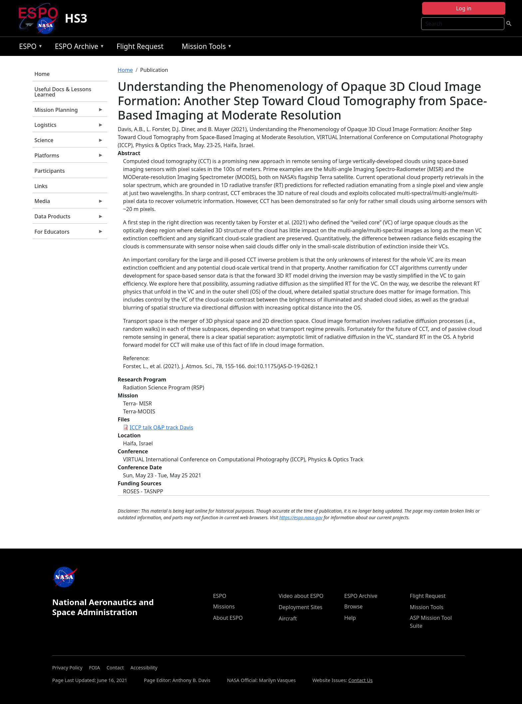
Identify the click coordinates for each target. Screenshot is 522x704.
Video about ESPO (301, 595)
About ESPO (228, 617)
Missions (224, 606)
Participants (49, 170)
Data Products (68, 218)
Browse (353, 606)
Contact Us (360, 680)
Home (42, 74)
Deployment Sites (300, 607)
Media (68, 202)
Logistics (68, 126)
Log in (463, 8)
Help (350, 617)
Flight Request (140, 46)
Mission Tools (205, 47)
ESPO (29, 47)
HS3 (76, 18)
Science (68, 141)
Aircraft (288, 618)
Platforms (68, 157)
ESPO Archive (78, 47)
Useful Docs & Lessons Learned (62, 92)
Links (41, 186)
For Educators (68, 233)
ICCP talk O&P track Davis (161, 427)
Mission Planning (68, 111)
